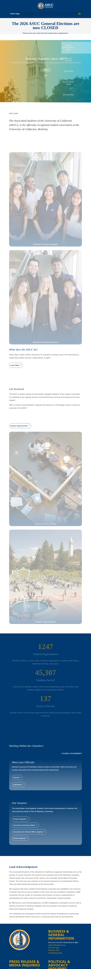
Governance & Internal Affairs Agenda (28, 832)
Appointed (17, 784)
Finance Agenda (19, 819)
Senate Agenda (19, 838)
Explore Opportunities (19, 426)
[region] (45, 71)
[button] (76, 48)
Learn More (14, 365)
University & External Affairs (24, 825)
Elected (16, 777)
